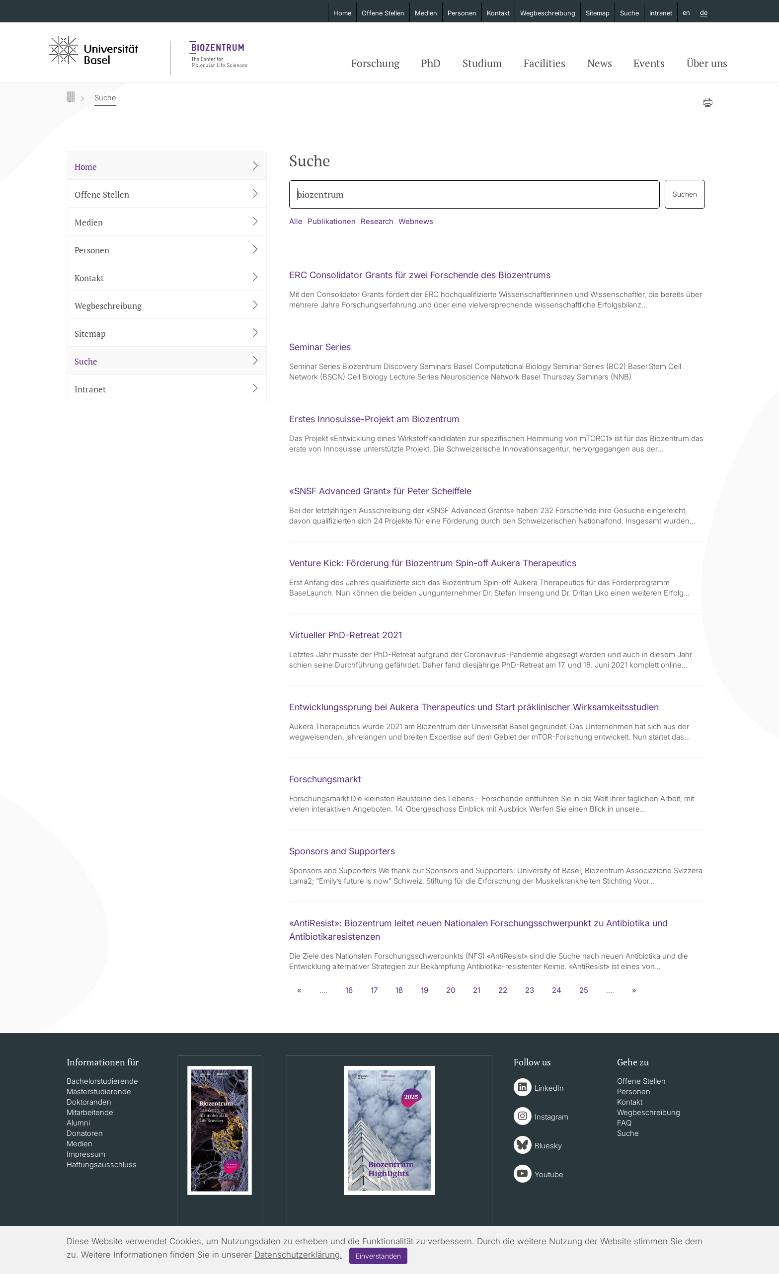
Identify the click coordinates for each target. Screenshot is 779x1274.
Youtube (549, 1174)
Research (377, 221)
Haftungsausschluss (102, 1164)
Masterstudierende (99, 1091)
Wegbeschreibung (547, 13)
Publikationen (332, 221)
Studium (482, 63)
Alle (296, 221)
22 (502, 990)
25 (583, 990)
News (599, 63)
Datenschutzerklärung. (298, 1255)
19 (424, 990)
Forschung (375, 63)
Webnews (415, 221)
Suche (629, 13)
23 (529, 990)
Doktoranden (89, 1102)
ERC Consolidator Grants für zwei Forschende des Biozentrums (419, 275)
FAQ (624, 1122)
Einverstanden (378, 1256)
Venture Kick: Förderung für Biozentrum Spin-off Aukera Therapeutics (432, 563)
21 (476, 990)
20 (450, 990)
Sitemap (598, 13)
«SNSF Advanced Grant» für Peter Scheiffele (380, 491)
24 (556, 990)
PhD (431, 63)
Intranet (660, 13)
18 (399, 990)
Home (342, 13)
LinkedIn (549, 1088)
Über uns (707, 63)
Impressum (86, 1154)
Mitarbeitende (90, 1112)
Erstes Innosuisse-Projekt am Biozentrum (374, 419)
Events (649, 63)
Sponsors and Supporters (342, 851)
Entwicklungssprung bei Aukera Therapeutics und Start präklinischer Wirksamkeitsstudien (474, 707)
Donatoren (85, 1133)
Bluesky (548, 1145)
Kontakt (498, 13)
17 (374, 990)
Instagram (551, 1117)
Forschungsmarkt (325, 779)
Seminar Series (320, 347)
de (703, 12)
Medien (426, 13)
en (686, 12)
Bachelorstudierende (102, 1081)
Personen (462, 13)
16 (349, 990)
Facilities (544, 63)
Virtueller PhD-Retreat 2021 (345, 635)
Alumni (78, 1122)
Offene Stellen (383, 13)
